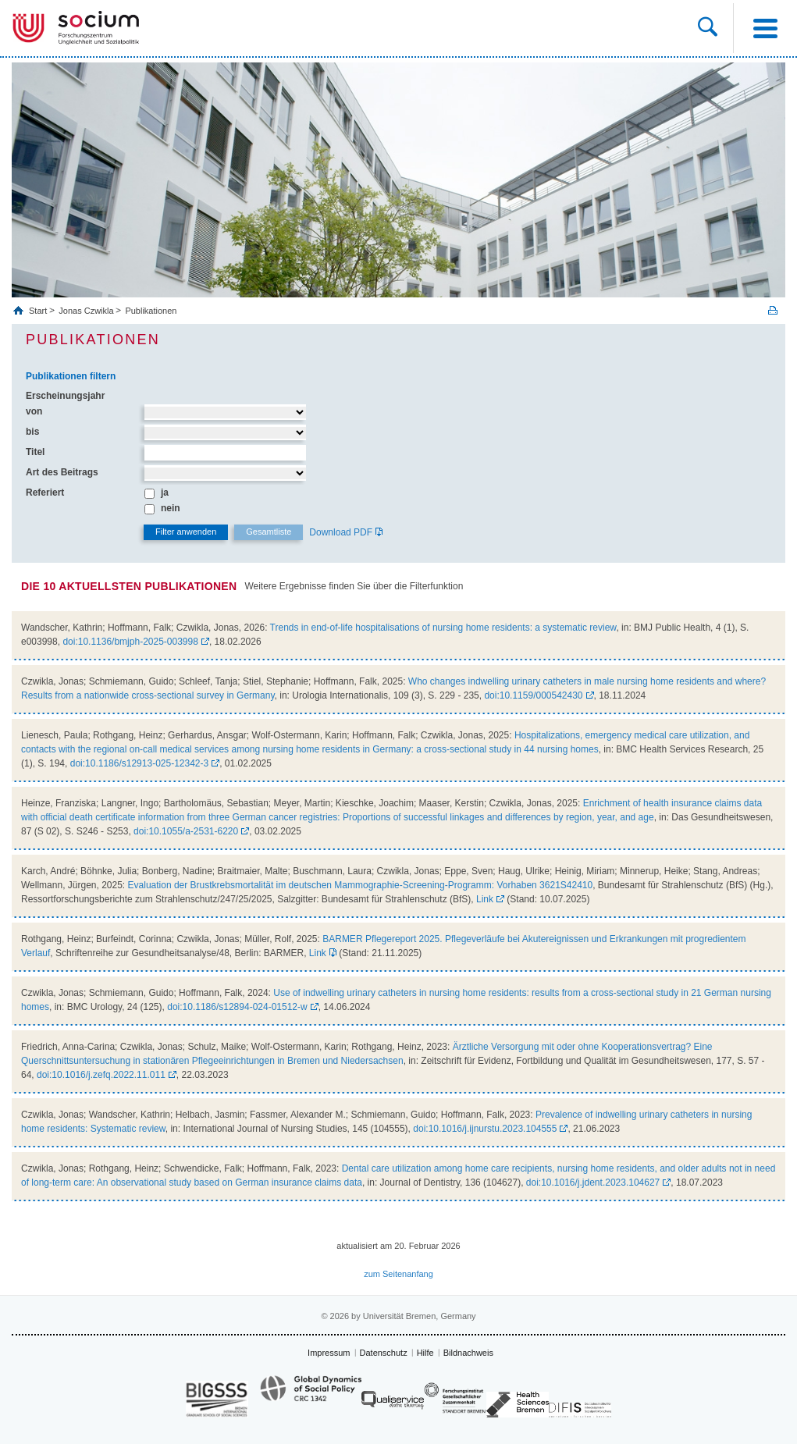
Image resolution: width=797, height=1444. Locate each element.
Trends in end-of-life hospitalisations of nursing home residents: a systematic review (443, 627)
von (34, 411)
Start (39, 310)
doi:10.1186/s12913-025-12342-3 (139, 763)
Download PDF (340, 532)
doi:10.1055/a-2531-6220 (185, 831)
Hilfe (425, 1352)
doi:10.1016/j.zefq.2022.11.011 (101, 1074)
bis (32, 431)
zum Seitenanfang (398, 1274)
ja (165, 492)
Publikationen (150, 310)
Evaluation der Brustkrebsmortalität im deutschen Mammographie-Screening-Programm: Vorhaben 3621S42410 (360, 885)
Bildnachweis (468, 1352)
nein (170, 508)
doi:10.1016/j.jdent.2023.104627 (593, 1182)
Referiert (45, 492)
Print (772, 310)
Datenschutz (383, 1352)
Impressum (329, 1352)
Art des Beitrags (62, 472)
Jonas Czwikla (86, 310)
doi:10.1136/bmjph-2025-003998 (129, 641)
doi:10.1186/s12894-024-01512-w (237, 1006)
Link (484, 899)
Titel (35, 451)
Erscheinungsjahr (65, 395)
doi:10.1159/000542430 (533, 695)
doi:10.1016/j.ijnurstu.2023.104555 (485, 1128)
